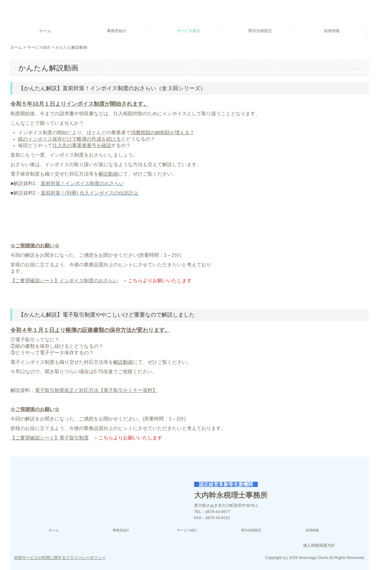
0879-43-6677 (217, 511)
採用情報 (332, 30)
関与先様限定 (260, 30)
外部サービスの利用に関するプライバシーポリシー (60, 557)
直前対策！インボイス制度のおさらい (82, 183)
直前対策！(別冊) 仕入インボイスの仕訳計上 (89, 193)
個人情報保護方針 (319, 545)
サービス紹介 (189, 30)
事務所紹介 (117, 30)
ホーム (45, 30)
